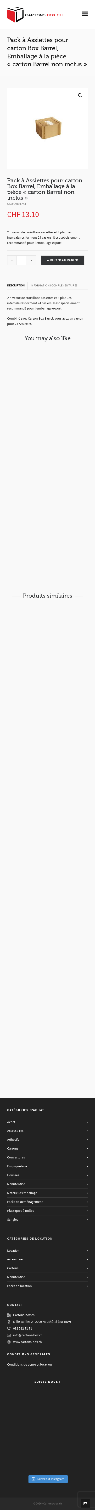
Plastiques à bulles (20, 1211)
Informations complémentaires (54, 285)
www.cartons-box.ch (27, 1342)
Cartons (12, 1148)
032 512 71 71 (22, 1328)
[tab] (17, 286)
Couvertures (16, 1157)
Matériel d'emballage (22, 1193)
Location (13, 1251)
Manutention (16, 1184)
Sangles (12, 1220)
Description (16, 285)
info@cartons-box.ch (28, 1335)
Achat (11, 1122)
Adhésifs (13, 1140)
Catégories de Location (30, 1239)
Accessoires (15, 1131)
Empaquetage (17, 1166)
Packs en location (19, 1286)
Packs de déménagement (25, 1202)
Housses (13, 1175)
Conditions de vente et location (29, 1364)
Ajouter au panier (62, 260)
